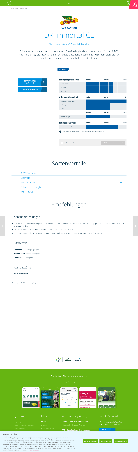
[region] (69, 441)
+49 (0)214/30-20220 (113, 425)
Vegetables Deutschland (23, 428)
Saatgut (46, 428)
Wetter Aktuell (48, 416)
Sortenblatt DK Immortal (30, 82)
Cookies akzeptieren (121, 441)
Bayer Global (19, 409)
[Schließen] (135, 441)
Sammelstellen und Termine (74, 412)
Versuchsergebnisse (30, 90)
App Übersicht (69, 370)
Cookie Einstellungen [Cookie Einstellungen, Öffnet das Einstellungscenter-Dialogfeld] (90, 441)
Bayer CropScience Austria (24, 419)
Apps (45, 413)
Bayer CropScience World (24, 413)
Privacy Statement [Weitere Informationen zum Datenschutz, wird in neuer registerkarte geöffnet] (33, 450)
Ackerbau (46, 424)
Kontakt (104, 417)
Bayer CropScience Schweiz (24, 422)
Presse (16, 425)
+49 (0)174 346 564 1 (113, 412)
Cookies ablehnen (106, 441)
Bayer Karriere (19, 416)
